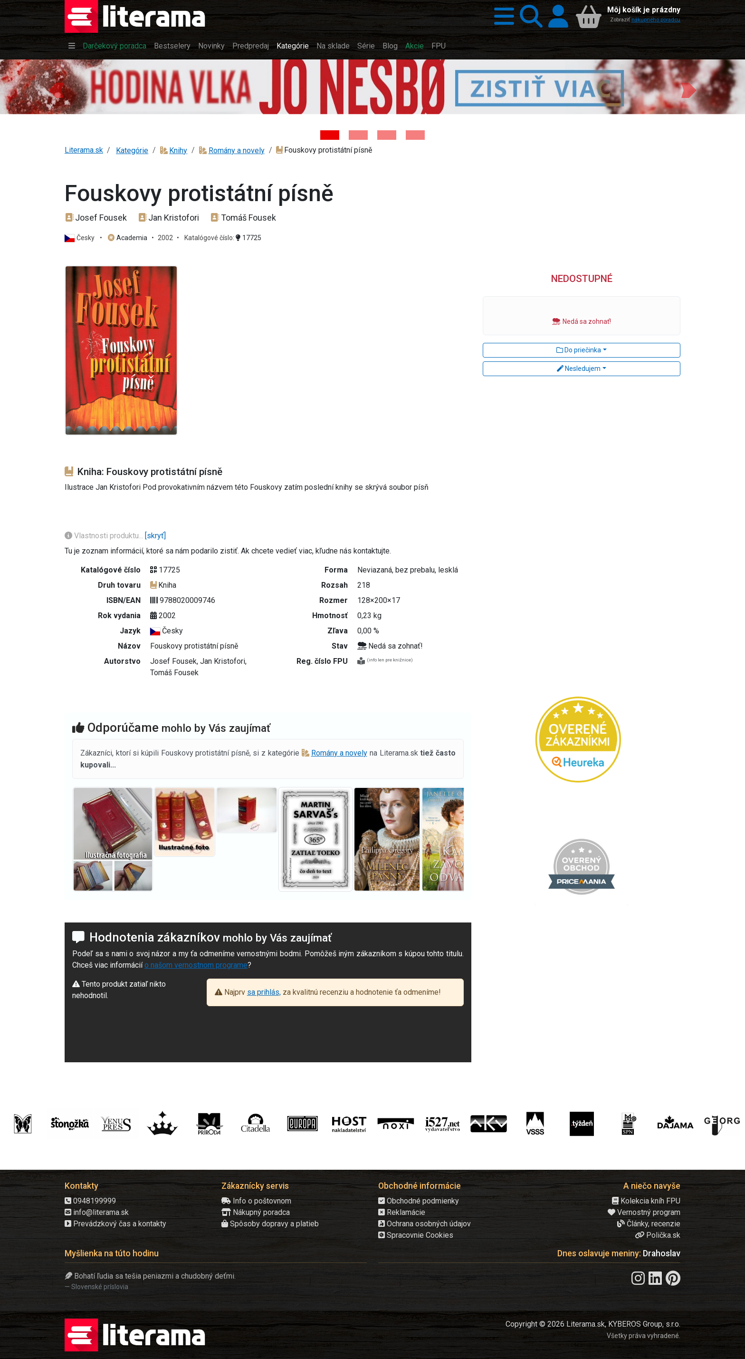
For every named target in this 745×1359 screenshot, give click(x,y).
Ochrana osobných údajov (424, 1223)
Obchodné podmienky (418, 1200)
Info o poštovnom (256, 1200)
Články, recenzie (648, 1223)
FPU (438, 45)
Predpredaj (250, 45)
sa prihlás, (264, 992)
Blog (390, 45)
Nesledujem (579, 368)
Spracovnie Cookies (415, 1235)
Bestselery (172, 45)
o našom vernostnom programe (196, 965)
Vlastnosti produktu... (105, 535)
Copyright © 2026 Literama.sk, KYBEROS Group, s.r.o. (593, 1324)
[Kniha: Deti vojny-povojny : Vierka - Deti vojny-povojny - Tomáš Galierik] (386, 135)
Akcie (414, 45)
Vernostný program (644, 1212)
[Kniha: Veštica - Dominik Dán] (358, 135)
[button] (501, 16)
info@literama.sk (97, 1212)
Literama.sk (84, 150)
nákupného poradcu (655, 20)
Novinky (211, 45)
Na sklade (333, 45)
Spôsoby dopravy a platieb (270, 1223)
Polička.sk (657, 1235)
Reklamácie (401, 1212)
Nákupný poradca (255, 1212)
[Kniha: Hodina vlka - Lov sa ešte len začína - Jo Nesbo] (329, 135)
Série (366, 45)
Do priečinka (578, 350)
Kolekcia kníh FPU (646, 1200)
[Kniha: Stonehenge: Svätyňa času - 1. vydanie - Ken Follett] (415, 135)
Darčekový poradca (114, 45)
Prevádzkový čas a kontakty (115, 1223)
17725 (248, 238)
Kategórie (293, 45)
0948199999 (90, 1200)
